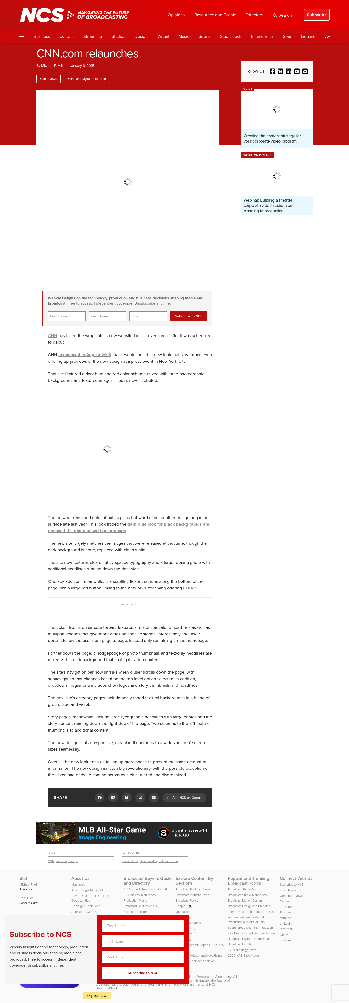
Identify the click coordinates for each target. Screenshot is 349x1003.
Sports (205, 36)
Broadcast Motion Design (245, 900)
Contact (285, 901)
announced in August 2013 (84, 355)
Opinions (176, 15)
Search (282, 15)
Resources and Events (215, 15)
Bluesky (285, 912)
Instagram (286, 940)
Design (141, 36)
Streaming (92, 36)
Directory (254, 15)
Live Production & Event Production (251, 933)
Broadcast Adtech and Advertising (199, 955)
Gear (287, 36)
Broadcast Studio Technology (247, 895)
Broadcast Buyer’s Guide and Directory (148, 881)
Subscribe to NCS (292, 884)
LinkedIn (286, 923)
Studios (118, 36)
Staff (24, 878)
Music (184, 36)
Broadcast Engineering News (195, 961)
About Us (80, 878)
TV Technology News (242, 950)
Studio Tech (230, 36)
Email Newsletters (292, 890)
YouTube (285, 918)
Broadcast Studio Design (244, 889)
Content (66, 36)
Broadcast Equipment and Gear (249, 938)
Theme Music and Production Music (252, 911)
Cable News (48, 78)
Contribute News (291, 895)
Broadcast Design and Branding (249, 906)
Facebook (286, 907)
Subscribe (317, 15)
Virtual (163, 36)
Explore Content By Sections (194, 881)
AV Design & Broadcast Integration (147, 889)
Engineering (262, 36)
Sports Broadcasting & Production (250, 927)
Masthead (78, 884)
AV (327, 36)
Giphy (284, 934)
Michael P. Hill (52, 65)
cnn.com (61, 861)
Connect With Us (296, 878)
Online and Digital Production (86, 78)
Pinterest (286, 929)
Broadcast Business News (193, 889)
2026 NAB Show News (244, 955)
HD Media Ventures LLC (199, 976)
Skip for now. (97, 995)
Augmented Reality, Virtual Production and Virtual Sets (246, 919)
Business (42, 36)
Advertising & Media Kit (87, 890)
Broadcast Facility (240, 944)
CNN (52, 335)
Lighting (308, 36)
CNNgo (190, 588)
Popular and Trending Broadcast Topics (248, 881)
